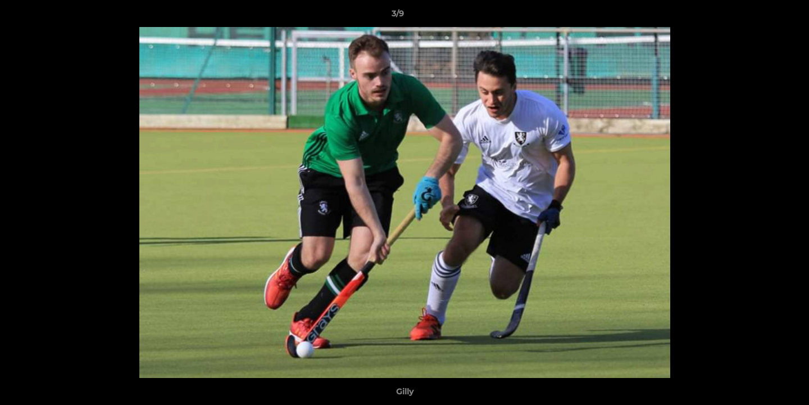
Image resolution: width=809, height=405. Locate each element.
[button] (762, 16)
